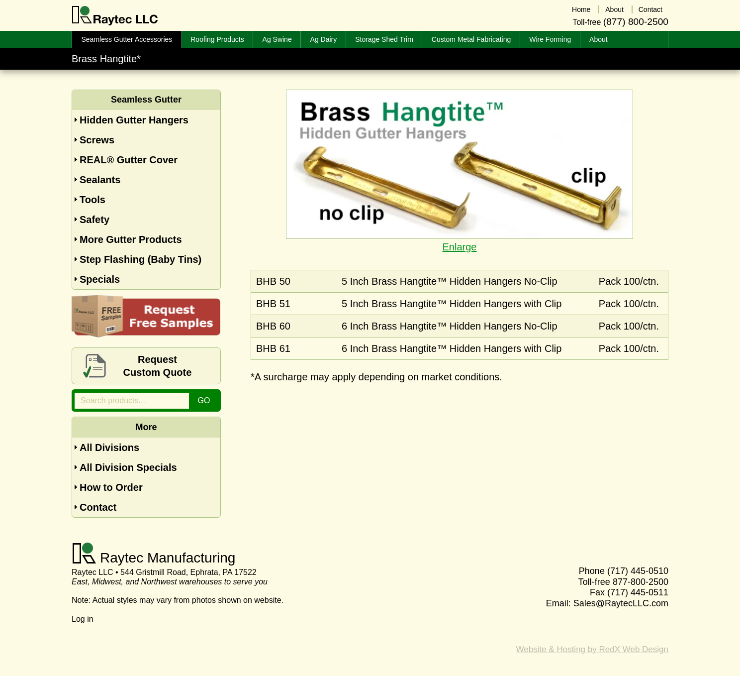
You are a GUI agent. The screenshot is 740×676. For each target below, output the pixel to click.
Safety (94, 219)
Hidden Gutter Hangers (134, 119)
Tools (92, 199)
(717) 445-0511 (637, 592)
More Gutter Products (131, 239)
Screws (97, 139)
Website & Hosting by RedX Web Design (592, 649)
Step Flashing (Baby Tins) (140, 259)
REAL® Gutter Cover (129, 159)
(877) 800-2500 (635, 21)
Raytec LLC (115, 15)
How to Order (111, 487)
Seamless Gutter (146, 100)
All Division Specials (128, 467)
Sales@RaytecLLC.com (620, 603)
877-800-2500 (640, 582)
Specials (100, 279)
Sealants (100, 179)
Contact (98, 507)
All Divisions (109, 447)
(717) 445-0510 (637, 571)
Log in (82, 619)
